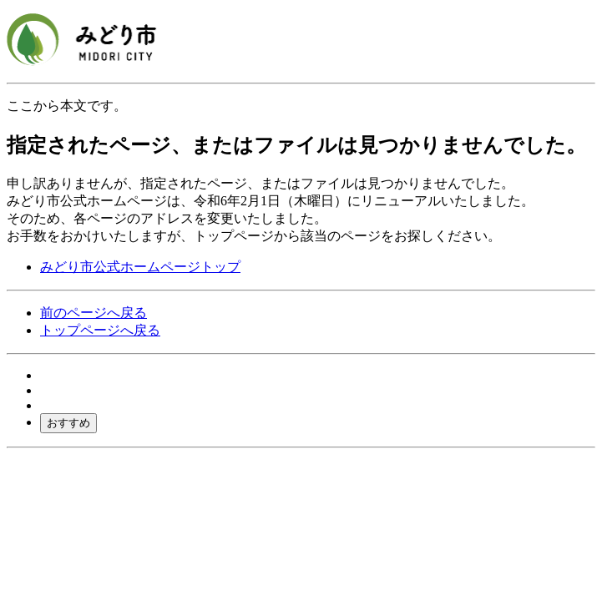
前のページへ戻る (93, 313)
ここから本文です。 (67, 105)
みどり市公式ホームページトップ (140, 267)
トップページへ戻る (100, 330)
